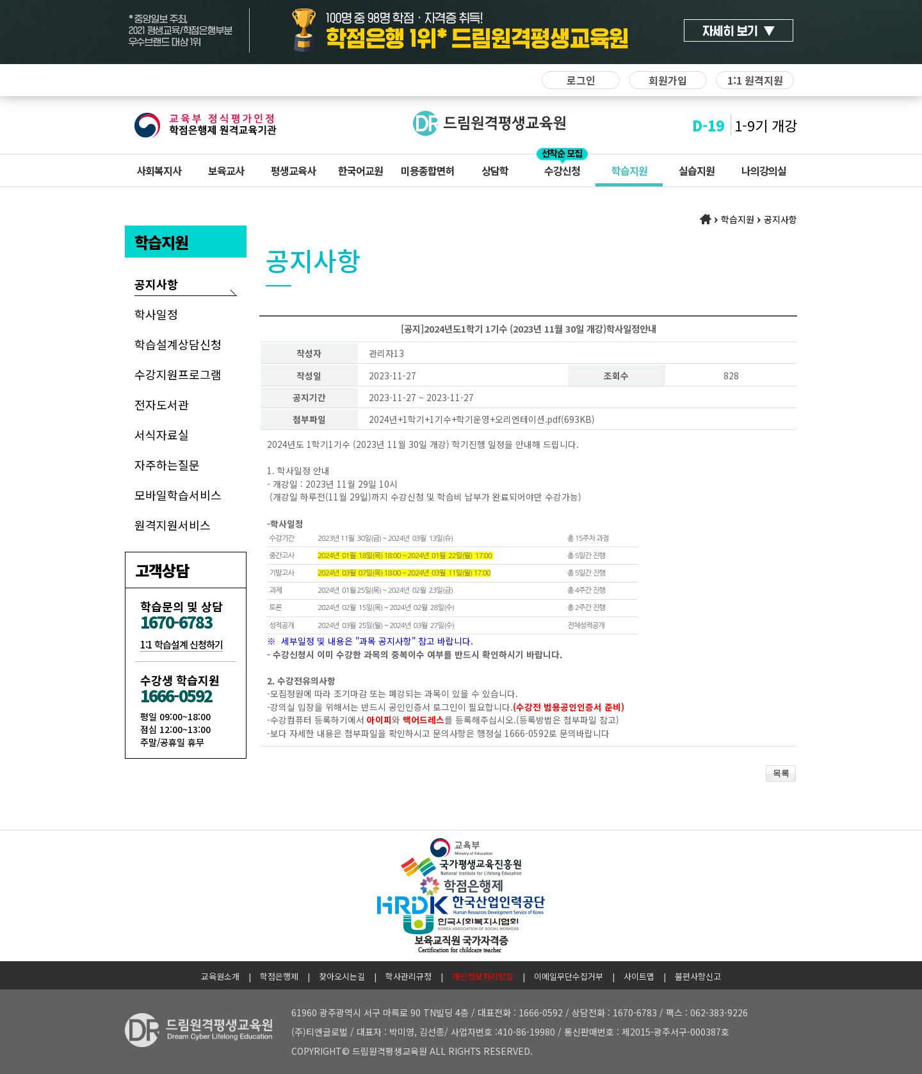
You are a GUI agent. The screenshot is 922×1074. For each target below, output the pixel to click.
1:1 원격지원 (755, 80)
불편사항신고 (698, 976)
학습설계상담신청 (178, 344)
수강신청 (562, 170)
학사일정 (156, 314)
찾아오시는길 (342, 976)
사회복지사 (158, 170)
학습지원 (629, 170)
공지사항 (156, 284)
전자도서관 (161, 404)
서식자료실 (161, 434)
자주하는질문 (167, 464)
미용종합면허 (428, 170)
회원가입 (668, 80)
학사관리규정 (408, 976)
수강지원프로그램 (178, 374)
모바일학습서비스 (178, 494)
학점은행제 (279, 976)
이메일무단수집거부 (568, 976)
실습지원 (697, 170)
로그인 (581, 80)
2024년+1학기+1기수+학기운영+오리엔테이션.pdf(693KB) (482, 419)
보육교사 (226, 170)
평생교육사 (293, 170)
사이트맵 (639, 976)
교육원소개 (220, 976)
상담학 (494, 170)
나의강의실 (763, 170)
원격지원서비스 (172, 524)
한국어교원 (360, 170)
